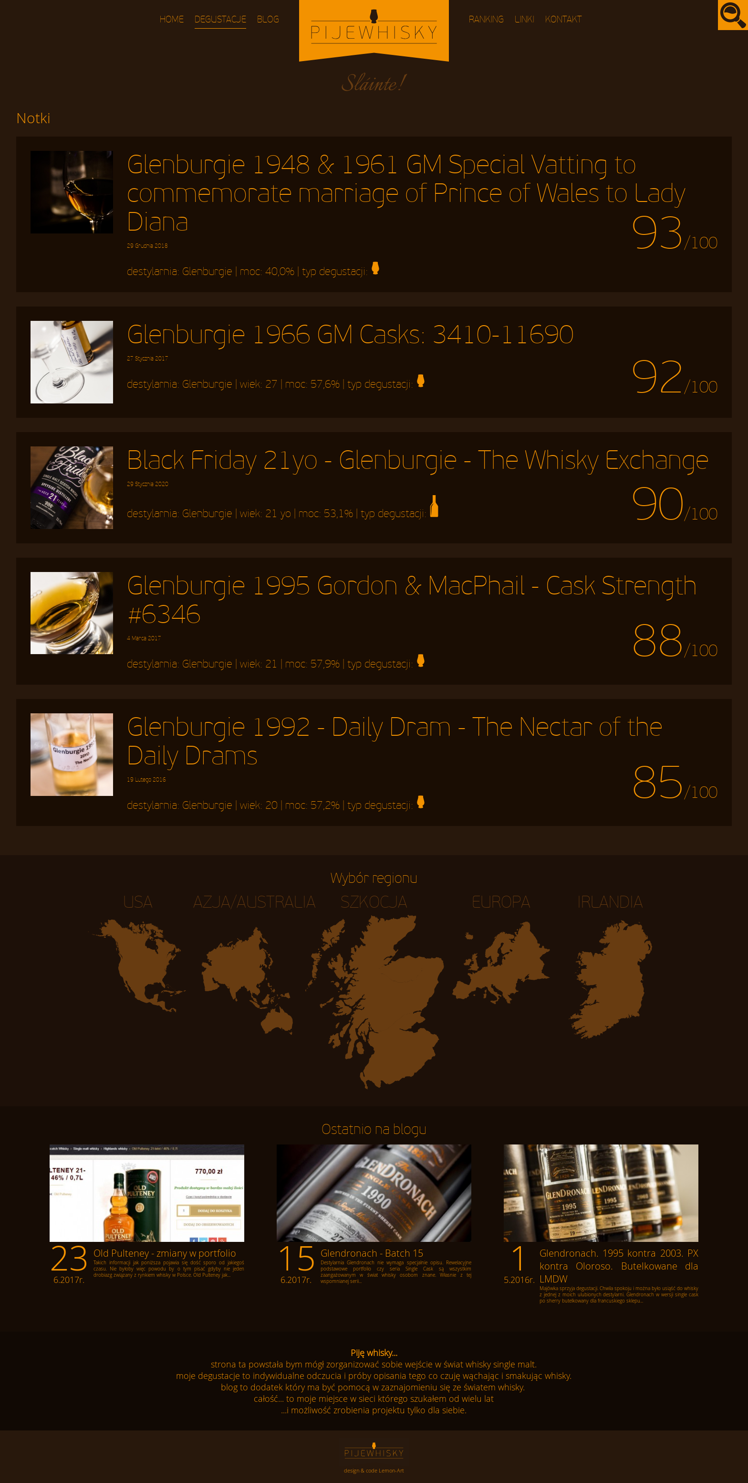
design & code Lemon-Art (374, 1470)
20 (271, 805)
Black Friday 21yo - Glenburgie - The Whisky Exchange (418, 466)
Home (172, 20)
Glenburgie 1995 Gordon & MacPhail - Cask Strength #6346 (412, 607)
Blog (268, 20)
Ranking (486, 20)
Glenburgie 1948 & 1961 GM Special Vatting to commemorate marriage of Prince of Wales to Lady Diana (406, 200)
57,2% (325, 805)
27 (271, 384)
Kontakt (563, 20)
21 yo (278, 514)
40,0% (279, 271)
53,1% (338, 514)
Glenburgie (207, 271)
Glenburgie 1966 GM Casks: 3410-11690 (350, 341)
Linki (524, 20)
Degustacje (220, 20)
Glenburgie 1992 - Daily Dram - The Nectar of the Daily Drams (395, 748)
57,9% (325, 664)
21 (271, 664)
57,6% (325, 384)
